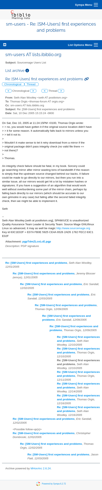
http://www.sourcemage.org (73, 228)
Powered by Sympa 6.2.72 (54, 484)
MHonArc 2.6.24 (41, 468)
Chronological (13, 84)
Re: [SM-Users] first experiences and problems (36, 262)
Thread (31, 84)
